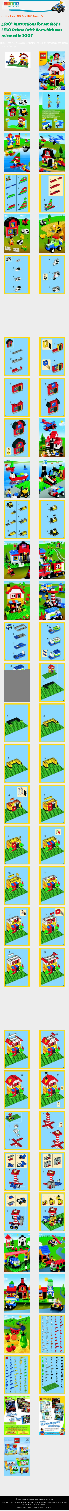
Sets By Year (10, 16)
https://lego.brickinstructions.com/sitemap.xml (37, 1507)
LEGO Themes (33, 16)
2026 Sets (21, 16)
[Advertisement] (34, 317)
